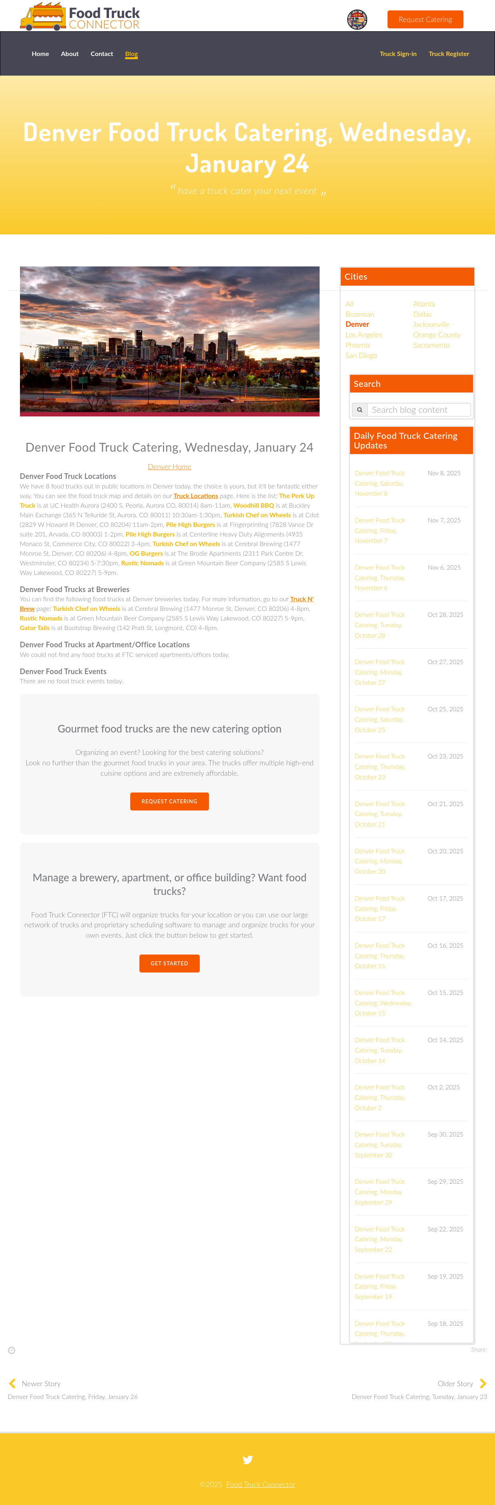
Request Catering (425, 19)
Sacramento (431, 344)
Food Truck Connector (261, 1484)
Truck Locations (195, 495)
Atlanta (424, 303)
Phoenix (358, 344)
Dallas (422, 314)
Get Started (169, 963)
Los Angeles (364, 334)
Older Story (455, 1383)
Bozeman (360, 314)
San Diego (361, 355)
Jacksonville (431, 324)
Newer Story (41, 1383)
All (350, 303)
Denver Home (169, 466)
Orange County (437, 334)
